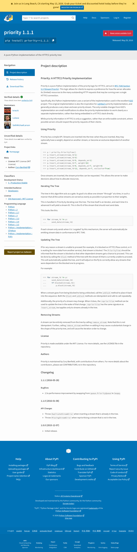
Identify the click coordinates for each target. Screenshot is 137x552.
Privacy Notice (117, 475)
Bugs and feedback (85, 465)
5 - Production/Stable (17, 182)
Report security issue (118, 469)
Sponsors (105, 17)
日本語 (34, 531)
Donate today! (68, 503)
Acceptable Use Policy (117, 479)
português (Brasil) (46, 531)
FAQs (18, 479)
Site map (68, 518)
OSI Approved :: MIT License (20, 198)
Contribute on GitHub (84, 469)
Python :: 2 (13, 209)
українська (58, 531)
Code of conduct (117, 472)
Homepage (12, 151)
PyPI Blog (51, 465)
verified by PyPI (27, 100)
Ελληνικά (68, 531)
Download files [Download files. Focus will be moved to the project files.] (14, 86)
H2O (131, 100)
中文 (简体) (86, 531)
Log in (116, 17)
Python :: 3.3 (13, 218)
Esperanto (122, 531)
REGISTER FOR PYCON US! (71, 7)
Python (11, 206)
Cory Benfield (22, 167)
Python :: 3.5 (13, 224)
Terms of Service (117, 465)
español (19, 531)
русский (106, 531)
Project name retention (17, 475)
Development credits (84, 479)
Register (127, 17)
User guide (17, 472)
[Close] (133, 3)
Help (85, 17)
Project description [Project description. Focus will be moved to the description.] (16, 72)
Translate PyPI (84, 472)
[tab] (19, 72)
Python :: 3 (13, 215)
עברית (114, 531)
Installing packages (17, 465)
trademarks (93, 508)
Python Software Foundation (67, 510)
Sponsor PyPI (85, 475)
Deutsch (76, 531)
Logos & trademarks (52, 475)
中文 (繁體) (97, 531)
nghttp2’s (101, 103)
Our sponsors (52, 479)
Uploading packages (17, 469)
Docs (94, 17)
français (27, 531)
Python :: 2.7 (13, 212)
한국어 (131, 531)
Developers (13, 190)
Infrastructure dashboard (50, 469)
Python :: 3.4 (13, 221)
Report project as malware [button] (19, 252)
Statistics (52, 472)
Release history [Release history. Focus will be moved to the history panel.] (15, 79)
